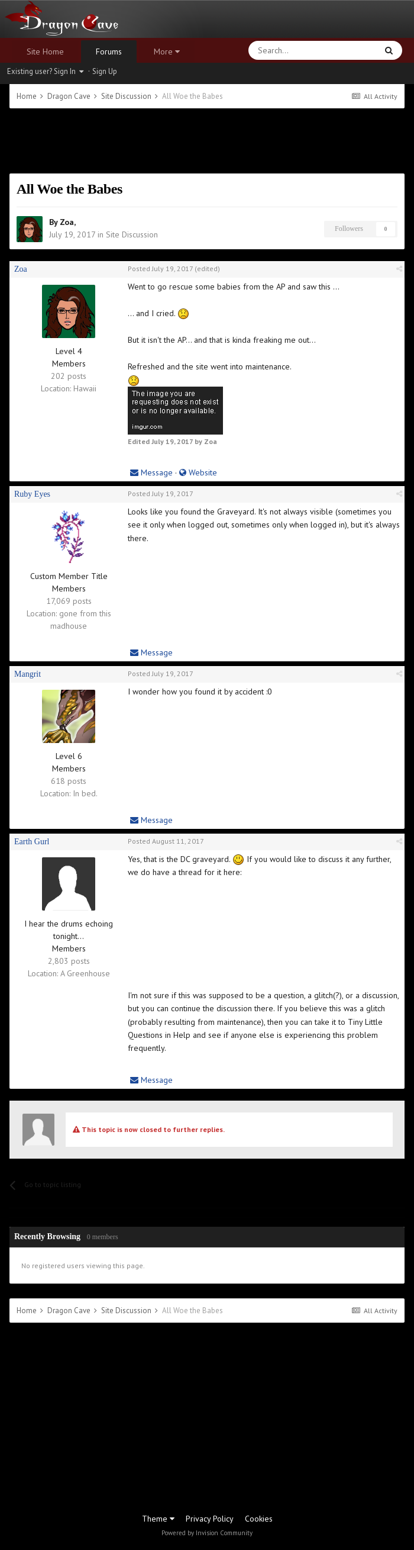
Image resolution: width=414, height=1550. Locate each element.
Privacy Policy (210, 1518)
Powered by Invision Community (207, 1533)
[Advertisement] (207, 141)
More (167, 51)
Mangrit (27, 674)
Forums (109, 51)
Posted (160, 268)
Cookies (259, 1518)
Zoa (67, 222)
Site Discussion (132, 234)
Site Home (45, 51)
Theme (158, 1518)
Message (151, 472)
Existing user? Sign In (45, 71)
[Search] (284, 50)
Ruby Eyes (32, 494)
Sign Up (104, 71)
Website (198, 472)
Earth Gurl (31, 841)
